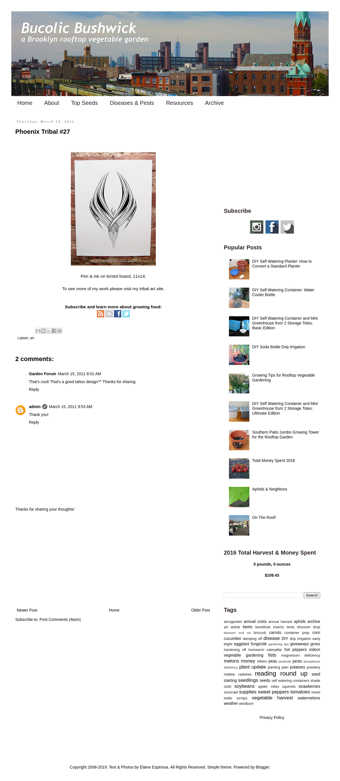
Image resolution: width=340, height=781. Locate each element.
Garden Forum (42, 374)
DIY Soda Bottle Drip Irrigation (278, 347)
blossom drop (308, 627)
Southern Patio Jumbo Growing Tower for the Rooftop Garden (285, 434)
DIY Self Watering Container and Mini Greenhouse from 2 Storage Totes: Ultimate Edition (285, 408)
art (32, 338)
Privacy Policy (272, 717)
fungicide (259, 644)
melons (231, 661)
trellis (228, 698)
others (262, 661)
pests (297, 661)
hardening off (235, 650)
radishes (245, 674)
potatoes (297, 667)
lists (272, 655)
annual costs (255, 621)
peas (273, 661)
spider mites (268, 687)
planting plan (278, 667)
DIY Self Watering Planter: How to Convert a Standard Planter (282, 263)
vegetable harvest (272, 698)
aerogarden (233, 622)
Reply (34, 389)
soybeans (244, 686)
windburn (246, 704)
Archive (214, 103)
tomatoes (300, 692)
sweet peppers (273, 692)
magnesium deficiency (300, 655)
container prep (296, 633)
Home (24, 103)
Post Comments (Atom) (60, 619)
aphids (300, 621)
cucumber (232, 638)
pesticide (285, 661)
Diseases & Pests (132, 103)
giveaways (299, 644)
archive (313, 621)
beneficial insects (269, 627)
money (248, 661)
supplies (248, 692)
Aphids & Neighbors (269, 489)
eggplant (241, 644)
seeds (265, 680)
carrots (275, 632)
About (51, 103)
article (235, 627)
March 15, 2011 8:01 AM (79, 374)
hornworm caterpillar (265, 650)
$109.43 (272, 575)
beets (247, 627)
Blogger (262, 767)
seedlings (248, 680)
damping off (252, 639)
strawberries (309, 686)
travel (315, 692)
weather (231, 703)
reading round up (281, 673)
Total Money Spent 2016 (273, 460)
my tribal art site (148, 288)
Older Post (200, 610)
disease (272, 638)
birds (290, 627)
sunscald (231, 692)
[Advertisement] (113, 560)
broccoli (260, 633)
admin (35, 406)
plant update (252, 667)
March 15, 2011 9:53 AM (70, 406)
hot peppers (295, 649)
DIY (285, 638)
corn (316, 632)
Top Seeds (84, 103)
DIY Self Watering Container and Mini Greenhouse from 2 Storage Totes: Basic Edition (285, 323)
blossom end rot (237, 632)
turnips (242, 698)
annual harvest (280, 622)
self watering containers (290, 681)
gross (315, 644)
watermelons (309, 698)
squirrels (289, 687)
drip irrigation (300, 639)
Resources (179, 103)
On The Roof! (264, 517)
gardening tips (278, 644)
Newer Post (27, 610)
